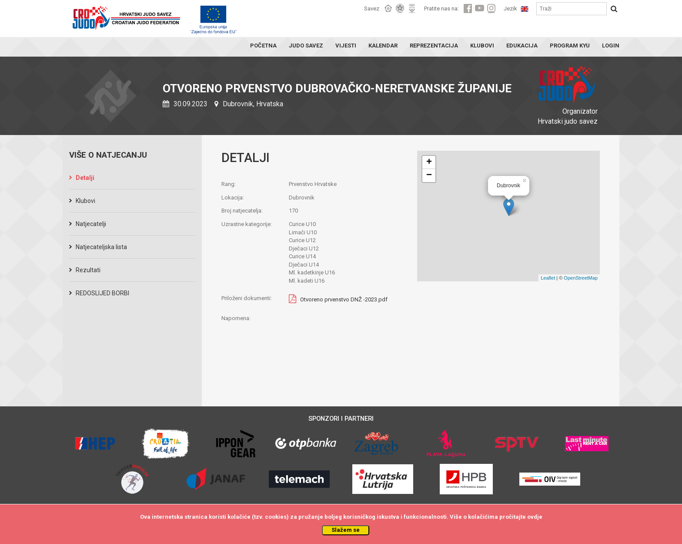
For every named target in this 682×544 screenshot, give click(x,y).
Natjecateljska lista (101, 246)
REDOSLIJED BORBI (102, 293)
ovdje (534, 517)
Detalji (85, 177)
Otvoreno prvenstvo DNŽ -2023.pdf (344, 300)
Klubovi (85, 200)
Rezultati (88, 270)
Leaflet (548, 277)
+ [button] (429, 162)
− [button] (429, 175)
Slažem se (345, 530)
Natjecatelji (91, 223)
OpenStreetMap (581, 277)
